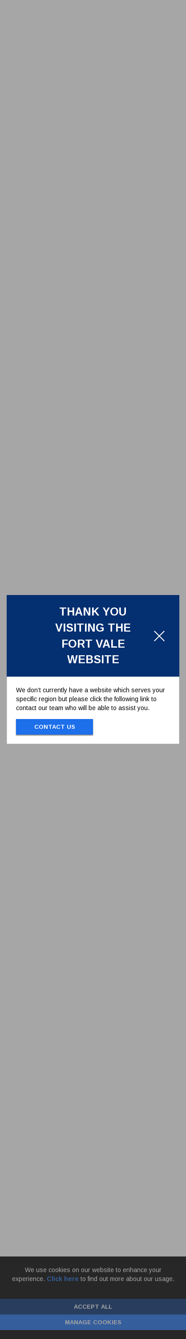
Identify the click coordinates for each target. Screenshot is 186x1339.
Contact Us (54, 726)
